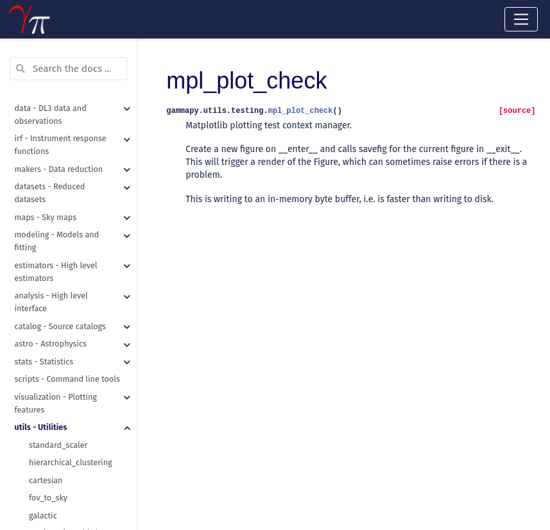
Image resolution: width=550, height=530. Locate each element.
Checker (43, 386)
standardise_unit (59, 475)
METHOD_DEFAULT (61, 87)
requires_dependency (68, 369)
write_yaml (49, 193)
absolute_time (55, 404)
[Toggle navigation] (521, 19)
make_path (49, 139)
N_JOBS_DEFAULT (59, 51)
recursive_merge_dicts (69, 175)
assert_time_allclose (66, 316)
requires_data (54, 351)
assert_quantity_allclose (73, 281)
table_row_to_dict (61, 228)
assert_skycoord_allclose (74, 298)
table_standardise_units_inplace (83, 263)
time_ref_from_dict (63, 422)
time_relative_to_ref (66, 457)
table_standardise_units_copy (83, 245)
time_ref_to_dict (59, 440)
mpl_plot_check (58, 334)
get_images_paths (62, 122)
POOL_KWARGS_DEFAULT (73, 69)
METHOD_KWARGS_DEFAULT (79, 104)
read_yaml (48, 157)
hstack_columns (58, 210)
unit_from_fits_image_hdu (77, 492)
